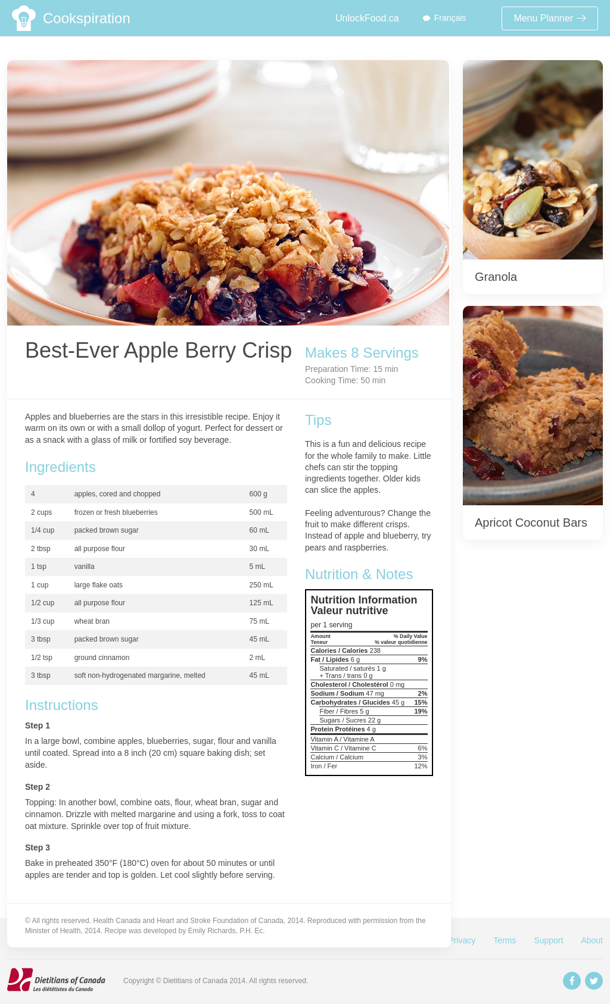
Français (450, 18)
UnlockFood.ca (367, 18)
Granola (496, 276)
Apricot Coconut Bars (531, 522)
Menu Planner (549, 18)
